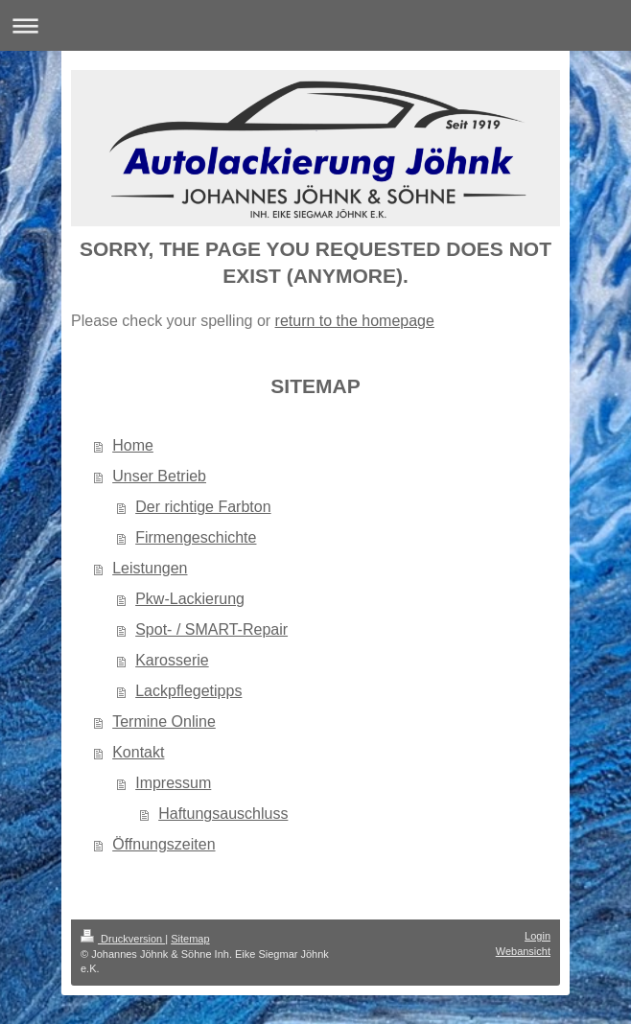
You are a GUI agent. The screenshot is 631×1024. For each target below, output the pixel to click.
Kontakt (138, 752)
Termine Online (164, 721)
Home (132, 445)
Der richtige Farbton (202, 507)
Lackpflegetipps (188, 691)
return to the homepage (354, 321)
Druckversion (123, 938)
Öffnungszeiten (163, 844)
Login (537, 936)
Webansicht (523, 951)
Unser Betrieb (159, 476)
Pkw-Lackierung (190, 599)
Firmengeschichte (195, 537)
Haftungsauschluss (223, 813)
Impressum (173, 783)
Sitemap (190, 938)
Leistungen (149, 568)
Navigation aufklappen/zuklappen (315, 25)
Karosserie (171, 660)
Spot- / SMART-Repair (211, 629)
